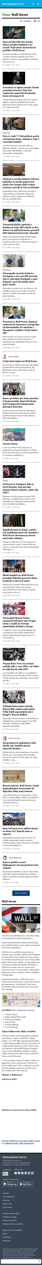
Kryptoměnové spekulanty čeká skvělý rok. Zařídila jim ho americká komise (19, 746)
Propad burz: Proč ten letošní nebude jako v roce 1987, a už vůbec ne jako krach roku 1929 (21, 666)
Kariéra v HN (7, 1204)
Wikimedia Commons (26, 1010)
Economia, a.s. (17, 1160)
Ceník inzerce (7, 1207)
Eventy (5, 1234)
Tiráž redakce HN (8, 1197)
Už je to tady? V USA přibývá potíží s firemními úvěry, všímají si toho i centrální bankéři (21, 139)
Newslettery (7, 1237)
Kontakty (6, 1193)
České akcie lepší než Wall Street (20, 361)
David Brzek (14, 357)
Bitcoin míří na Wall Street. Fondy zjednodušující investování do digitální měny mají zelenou (21, 788)
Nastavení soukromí (9, 1220)
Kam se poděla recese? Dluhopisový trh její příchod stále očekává (20, 865)
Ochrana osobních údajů (11, 1213)
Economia (6, 1200)
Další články (21, 893)
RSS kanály (6, 1241)
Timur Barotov (15, 858)
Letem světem (10, 444)
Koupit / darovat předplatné (12, 1230)
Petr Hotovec (14, 738)
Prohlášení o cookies (10, 1217)
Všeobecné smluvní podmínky (13, 1224)
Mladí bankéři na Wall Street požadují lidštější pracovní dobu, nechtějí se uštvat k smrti (20, 578)
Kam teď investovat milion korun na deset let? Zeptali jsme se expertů (20, 831)
